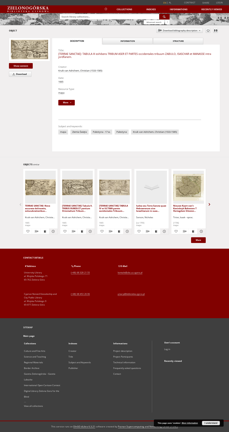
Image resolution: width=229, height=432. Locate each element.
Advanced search (154, 22)
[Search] (164, 16)
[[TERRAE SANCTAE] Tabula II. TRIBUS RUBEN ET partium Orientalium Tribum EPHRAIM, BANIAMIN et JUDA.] (77, 187)
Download (19, 74)
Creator (72, 350)
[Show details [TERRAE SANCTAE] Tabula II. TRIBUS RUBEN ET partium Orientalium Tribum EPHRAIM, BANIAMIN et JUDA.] (90, 231)
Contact (117, 373)
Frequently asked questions (127, 368)
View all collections (33, 406)
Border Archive (31, 368)
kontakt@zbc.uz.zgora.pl (130, 272)
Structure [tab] (178, 41)
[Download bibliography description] (36, 231)
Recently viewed (211, 9)
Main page (29, 335)
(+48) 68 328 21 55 (80, 272)
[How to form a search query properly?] (167, 22)
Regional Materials (33, 362)
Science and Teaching (35, 356)
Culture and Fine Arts (34, 350)
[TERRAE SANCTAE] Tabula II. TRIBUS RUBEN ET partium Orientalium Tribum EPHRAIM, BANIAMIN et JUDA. (77, 208)
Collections (124, 9)
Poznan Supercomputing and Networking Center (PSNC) (148, 426)
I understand (210, 423)
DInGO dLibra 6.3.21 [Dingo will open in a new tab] (84, 426)
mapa (61, 92)
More (198, 240)
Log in (167, 349)
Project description (122, 350)
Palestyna (121, 131)
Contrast (190, 2)
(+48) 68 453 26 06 (80, 294)
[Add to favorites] (208, 30)
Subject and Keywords (80, 362)
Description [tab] (77, 41)
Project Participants (123, 356)
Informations (178, 9)
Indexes (151, 9)
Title (71, 356)
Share (205, 2)
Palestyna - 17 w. (101, 131)
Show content (21, 65)
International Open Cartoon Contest (42, 385)
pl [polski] (170, 3)
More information (190, 423)
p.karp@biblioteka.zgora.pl (131, 294)
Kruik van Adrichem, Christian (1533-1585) (80, 70)
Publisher (73, 368)
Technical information (124, 362)
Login (219, 2)
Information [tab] (127, 41)
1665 (60, 81)
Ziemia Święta (79, 131)
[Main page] (106, 9)
